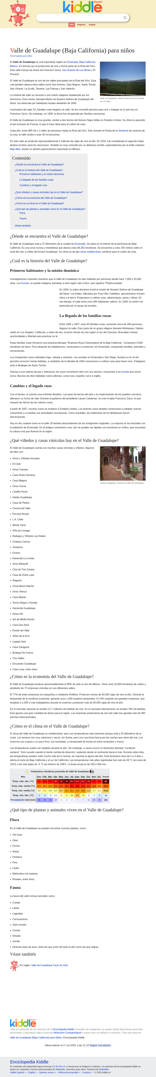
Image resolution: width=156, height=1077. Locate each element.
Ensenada (72, 62)
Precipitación (17, 800)
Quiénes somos (46, 1072)
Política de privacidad (68, 1072)
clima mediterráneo (90, 251)
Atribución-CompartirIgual (67, 1032)
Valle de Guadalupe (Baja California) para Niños (36, 1037)
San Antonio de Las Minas (76, 70)
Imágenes (81, 25)
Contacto (86, 1072)
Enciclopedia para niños (21, 56)
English (92, 25)
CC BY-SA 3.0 (58, 1066)
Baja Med (15, 149)
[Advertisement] (78, 36)
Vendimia (123, 130)
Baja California (87, 62)
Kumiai (25, 283)
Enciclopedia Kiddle (63, 1029)
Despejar (118, 17)
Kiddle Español (17, 1072)
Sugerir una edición (100, 1045)
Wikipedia (60, 1069)
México (14, 66)
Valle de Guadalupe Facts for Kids (49, 965)
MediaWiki (104, 1069)
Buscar (125, 17)
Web (72, 25)
